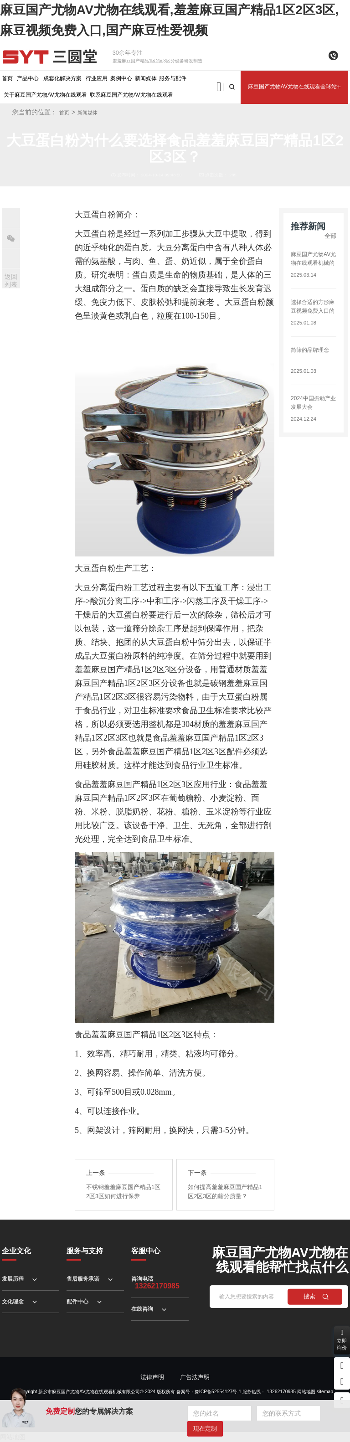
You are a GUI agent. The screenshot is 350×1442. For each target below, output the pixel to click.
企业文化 (16, 1251)
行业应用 (97, 78)
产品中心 (28, 78)
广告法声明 (195, 1377)
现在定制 (205, 1428)
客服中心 (145, 1251)
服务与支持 (85, 1251)
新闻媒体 (146, 78)
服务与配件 (172, 78)
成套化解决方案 (62, 78)
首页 (7, 78)
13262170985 (281, 1391)
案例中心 (121, 78)
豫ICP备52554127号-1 (218, 1391)
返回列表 (11, 280)
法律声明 (152, 1377)
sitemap (325, 1391)
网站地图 (306, 1391)
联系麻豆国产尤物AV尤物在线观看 (131, 95)
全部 (330, 235)
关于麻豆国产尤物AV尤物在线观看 (45, 95)
